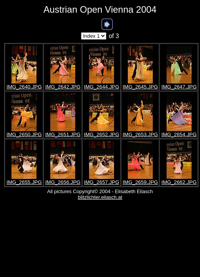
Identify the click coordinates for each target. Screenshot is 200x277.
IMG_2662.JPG (179, 182)
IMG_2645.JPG (140, 87)
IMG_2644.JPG (101, 87)
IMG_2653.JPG (140, 134)
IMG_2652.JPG (101, 134)
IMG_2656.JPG (63, 182)
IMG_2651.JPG (63, 134)
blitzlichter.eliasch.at (100, 197)
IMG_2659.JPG (140, 182)
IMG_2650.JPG (24, 134)
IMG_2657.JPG (101, 182)
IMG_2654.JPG (179, 134)
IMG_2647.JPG (179, 87)
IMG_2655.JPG (24, 182)
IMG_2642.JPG (63, 87)
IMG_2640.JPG (24, 87)
